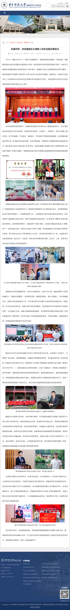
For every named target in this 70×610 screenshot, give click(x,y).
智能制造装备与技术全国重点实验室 (50, 567)
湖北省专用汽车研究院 (28, 567)
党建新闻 (27, 42)
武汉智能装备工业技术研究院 (49, 574)
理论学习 (13, 42)
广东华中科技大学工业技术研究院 (50, 563)
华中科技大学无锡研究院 (29, 570)
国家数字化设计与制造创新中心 (30, 574)
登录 (66, 3)
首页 (7, 42)
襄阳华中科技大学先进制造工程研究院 (51, 570)
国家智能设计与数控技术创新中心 (50, 577)
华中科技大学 (26, 563)
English (60, 3)
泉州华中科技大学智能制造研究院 (31, 577)
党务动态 (20, 42)
